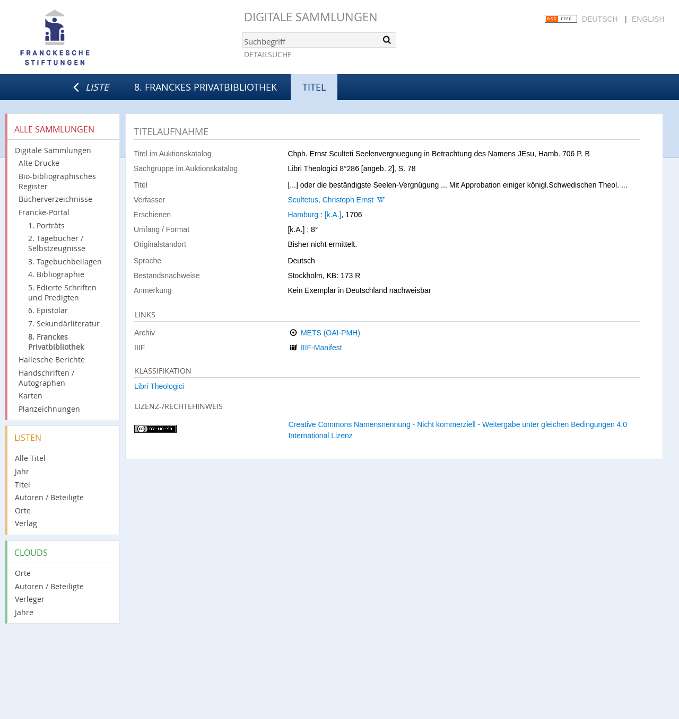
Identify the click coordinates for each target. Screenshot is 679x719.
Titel (22, 485)
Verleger (30, 599)
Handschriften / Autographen (46, 378)
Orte (23, 510)
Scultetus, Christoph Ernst (330, 200)
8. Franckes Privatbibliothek (205, 87)
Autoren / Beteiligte (49, 497)
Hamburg (303, 214)
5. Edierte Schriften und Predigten (62, 292)
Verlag (26, 523)
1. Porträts (46, 225)
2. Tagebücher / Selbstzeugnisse (56, 243)
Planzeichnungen (49, 409)
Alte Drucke (39, 163)
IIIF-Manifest (321, 347)
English (648, 19)
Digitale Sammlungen (311, 16)
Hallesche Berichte (52, 359)
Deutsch (600, 19)
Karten (30, 395)
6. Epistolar (48, 310)
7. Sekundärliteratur (64, 323)
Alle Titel (30, 458)
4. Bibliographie (56, 274)
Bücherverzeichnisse (55, 199)
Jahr (22, 471)
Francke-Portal (44, 212)
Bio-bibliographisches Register (57, 181)
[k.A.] (333, 214)
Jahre (24, 612)
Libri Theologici (159, 386)
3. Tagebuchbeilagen (65, 261)
